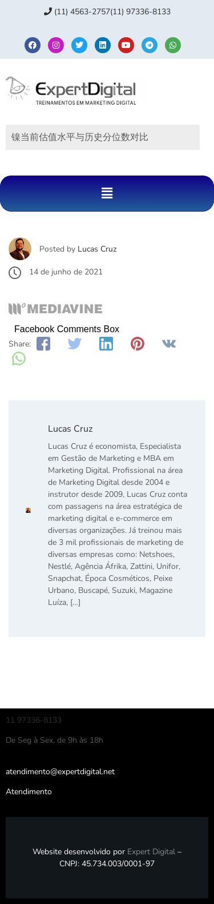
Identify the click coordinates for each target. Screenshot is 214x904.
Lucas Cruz (97, 249)
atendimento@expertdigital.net (60, 771)
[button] (106, 193)
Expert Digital (151, 851)
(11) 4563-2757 (77, 11)
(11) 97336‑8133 (140, 11)
